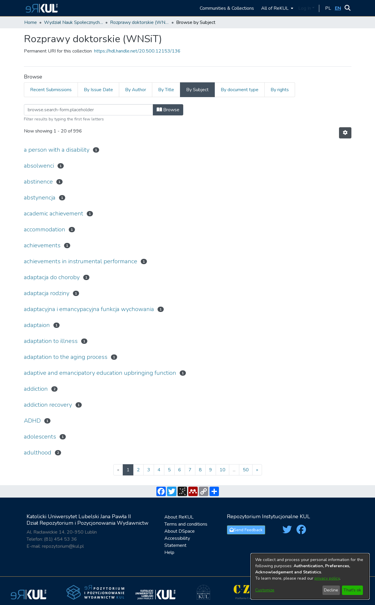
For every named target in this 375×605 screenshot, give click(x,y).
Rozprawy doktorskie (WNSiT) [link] (139, 22)
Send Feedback (246, 530)
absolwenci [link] (39, 166)
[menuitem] (276, 8)
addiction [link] (36, 389)
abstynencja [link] (39, 198)
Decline (331, 590)
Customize (264, 590)
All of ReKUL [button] (275, 8)
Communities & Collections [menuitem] (227, 8)
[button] (41, 8)
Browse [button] (168, 110)
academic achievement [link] (53, 214)
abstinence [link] (38, 182)
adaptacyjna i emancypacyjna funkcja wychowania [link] (89, 309)
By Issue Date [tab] (98, 89)
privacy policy (327, 578)
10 (222, 470)
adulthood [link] (37, 453)
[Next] (257, 469)
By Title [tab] (166, 89)
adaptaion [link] (37, 325)
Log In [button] (305, 8)
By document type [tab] (239, 89)
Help (169, 552)
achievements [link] (42, 245)
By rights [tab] (280, 89)
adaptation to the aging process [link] (65, 357)
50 (246, 470)
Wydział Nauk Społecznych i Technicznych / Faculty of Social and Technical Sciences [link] (73, 22)
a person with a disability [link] (56, 150)
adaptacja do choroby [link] (52, 277)
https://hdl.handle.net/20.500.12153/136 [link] (137, 51)
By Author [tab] (135, 89)
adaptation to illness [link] (51, 341)
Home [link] (30, 22)
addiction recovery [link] (48, 405)
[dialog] (310, 576)
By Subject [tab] (197, 89)
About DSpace (179, 531)
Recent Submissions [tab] (51, 89)
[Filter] (88, 109)
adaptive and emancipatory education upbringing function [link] (100, 373)
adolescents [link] (40, 437)
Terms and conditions (185, 524)
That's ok (352, 590)
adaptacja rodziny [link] (46, 293)
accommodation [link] (44, 229)
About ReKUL (179, 517)
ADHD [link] (32, 421)
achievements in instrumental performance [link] (80, 261)
